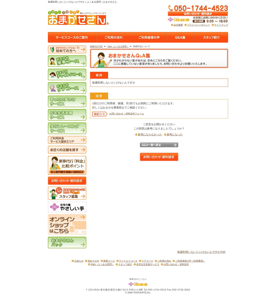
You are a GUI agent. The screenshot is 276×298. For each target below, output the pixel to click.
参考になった (175, 134)
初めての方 (93, 261)
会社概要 (178, 25)
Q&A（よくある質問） (118, 46)
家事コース (109, 261)
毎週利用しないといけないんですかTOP (201, 252)
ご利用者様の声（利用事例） (190, 261)
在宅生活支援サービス (147, 264)
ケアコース (147, 261)
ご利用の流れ (164, 261)
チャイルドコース (128, 261)
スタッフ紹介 (125, 264)
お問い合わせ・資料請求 (176, 264)
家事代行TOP (96, 46)
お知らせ (79, 261)
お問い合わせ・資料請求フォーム (126, 113)
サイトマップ (221, 25)
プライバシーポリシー (198, 25)
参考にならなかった (150, 134)
